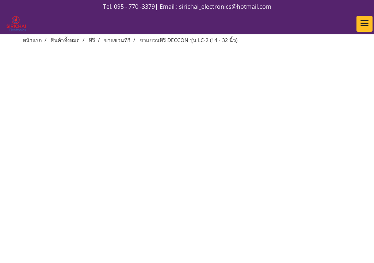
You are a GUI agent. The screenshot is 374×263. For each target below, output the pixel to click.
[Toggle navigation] (364, 24)
